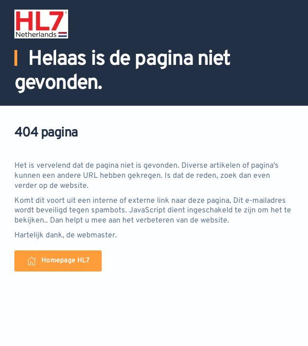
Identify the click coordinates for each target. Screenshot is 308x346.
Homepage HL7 (58, 261)
